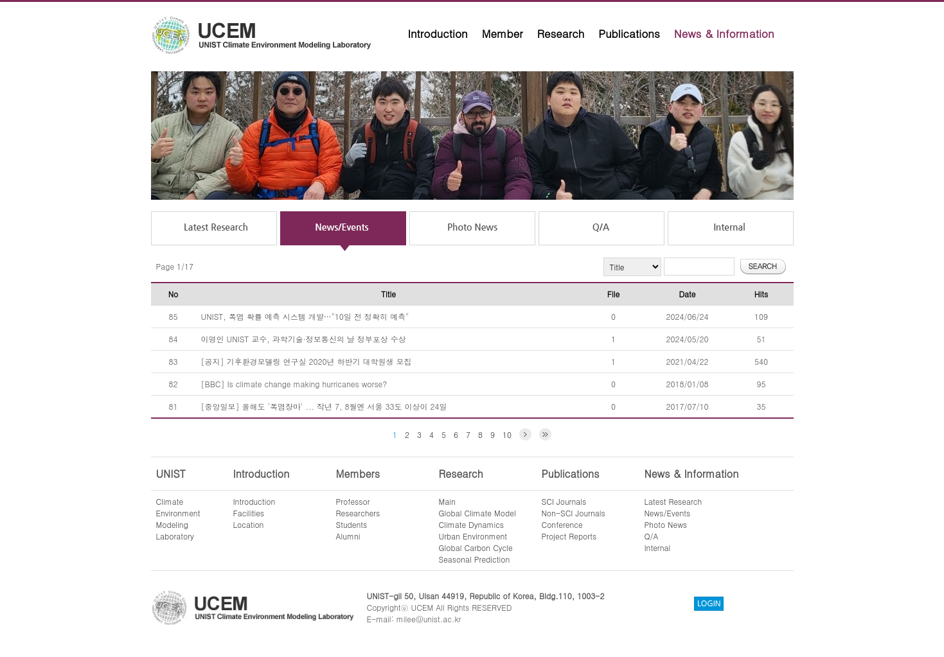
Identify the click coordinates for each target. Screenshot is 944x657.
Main (447, 501)
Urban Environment (473, 535)
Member (502, 33)
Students (352, 524)
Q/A (652, 535)
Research (561, 33)
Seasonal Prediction (474, 559)
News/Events (668, 512)
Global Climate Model (477, 512)
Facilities (249, 512)
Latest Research (673, 501)
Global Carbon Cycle (476, 547)
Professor (353, 501)
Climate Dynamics (471, 524)
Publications (629, 33)
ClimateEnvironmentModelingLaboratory (178, 518)
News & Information (724, 33)
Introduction (438, 33)
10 (507, 434)
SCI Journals (564, 501)
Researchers (358, 512)
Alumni (348, 535)
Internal (658, 547)
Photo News (666, 524)
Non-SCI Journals (573, 512)
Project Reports (569, 535)
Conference (562, 524)
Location (248, 524)
